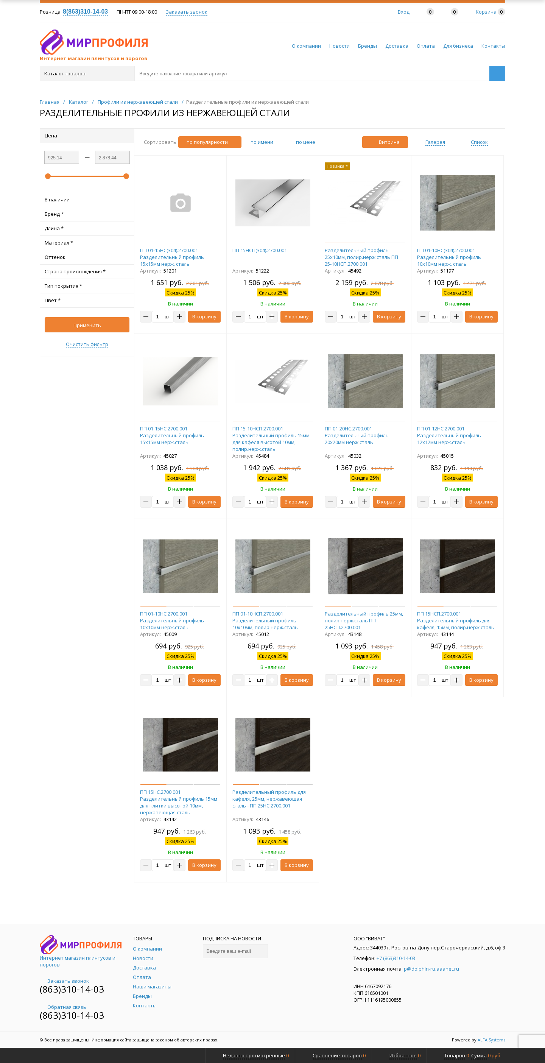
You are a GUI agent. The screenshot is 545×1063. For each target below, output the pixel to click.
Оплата (426, 45)
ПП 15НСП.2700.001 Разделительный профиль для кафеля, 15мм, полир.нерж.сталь (455, 620)
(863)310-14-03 (72, 989)
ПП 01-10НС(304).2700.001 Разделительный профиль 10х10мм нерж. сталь (449, 257)
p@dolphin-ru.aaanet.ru (431, 968)
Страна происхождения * (87, 271)
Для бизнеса (458, 45)
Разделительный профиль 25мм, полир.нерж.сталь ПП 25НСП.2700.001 (364, 620)
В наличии (87, 199)
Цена (87, 135)
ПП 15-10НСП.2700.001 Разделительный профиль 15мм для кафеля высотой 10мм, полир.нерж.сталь (271, 438)
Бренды (367, 45)
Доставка (396, 45)
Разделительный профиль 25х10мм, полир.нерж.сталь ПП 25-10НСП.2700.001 (361, 257)
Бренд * (87, 213)
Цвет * (87, 300)
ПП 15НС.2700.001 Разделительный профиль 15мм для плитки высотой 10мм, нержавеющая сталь (178, 802)
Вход (404, 11)
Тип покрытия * (87, 285)
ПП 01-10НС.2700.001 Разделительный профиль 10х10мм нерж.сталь (172, 620)
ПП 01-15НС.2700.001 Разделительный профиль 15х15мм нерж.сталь (172, 435)
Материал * (87, 242)
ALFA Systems (491, 1040)
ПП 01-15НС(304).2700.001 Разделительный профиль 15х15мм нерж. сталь (172, 257)
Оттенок (87, 257)
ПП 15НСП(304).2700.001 (259, 250)
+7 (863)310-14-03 (396, 958)
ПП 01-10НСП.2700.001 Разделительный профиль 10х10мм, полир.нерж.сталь (265, 620)
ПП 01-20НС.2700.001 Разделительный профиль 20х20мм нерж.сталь (357, 435)
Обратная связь (63, 1007)
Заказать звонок (186, 11)
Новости (339, 45)
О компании (306, 45)
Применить (87, 325)
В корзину (204, 316)
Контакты (493, 45)
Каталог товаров (86, 73)
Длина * (87, 228)
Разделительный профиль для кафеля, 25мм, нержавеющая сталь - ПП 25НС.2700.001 (269, 799)
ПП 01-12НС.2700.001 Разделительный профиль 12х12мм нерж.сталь (449, 435)
